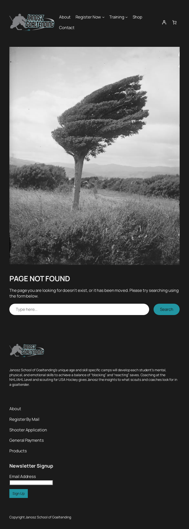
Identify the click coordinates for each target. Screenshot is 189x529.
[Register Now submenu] (103, 17)
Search (166, 309)
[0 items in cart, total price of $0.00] (174, 22)
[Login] (164, 22)
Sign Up (19, 493)
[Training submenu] (126, 17)
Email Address (22, 476)
